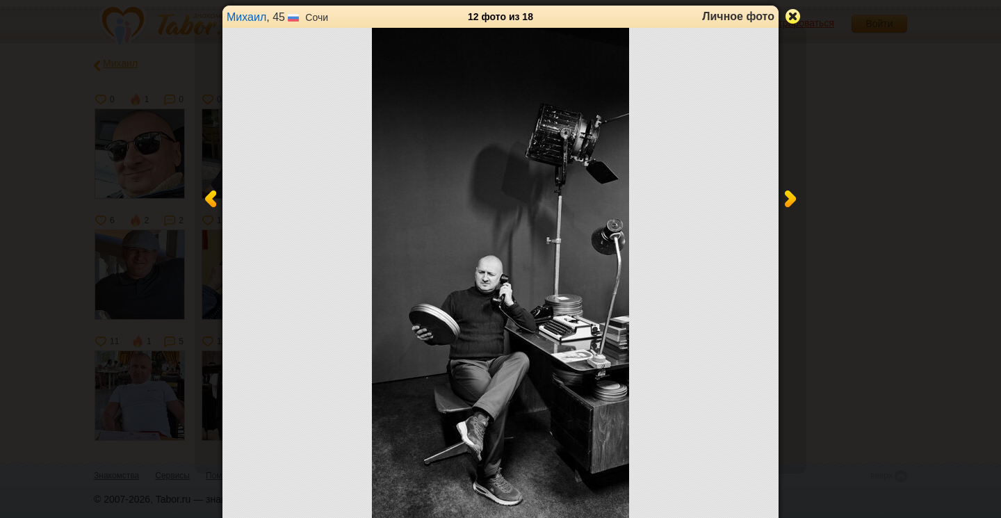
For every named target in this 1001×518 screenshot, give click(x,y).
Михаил (246, 17)
